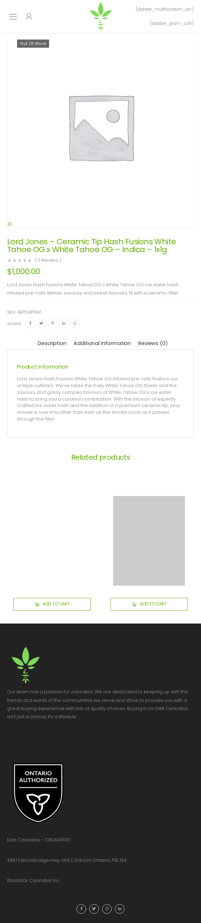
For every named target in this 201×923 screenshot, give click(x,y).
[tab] (52, 344)
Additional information (102, 343)
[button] (52, 604)
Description (52, 343)
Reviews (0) (153, 343)
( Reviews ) (48, 261)
